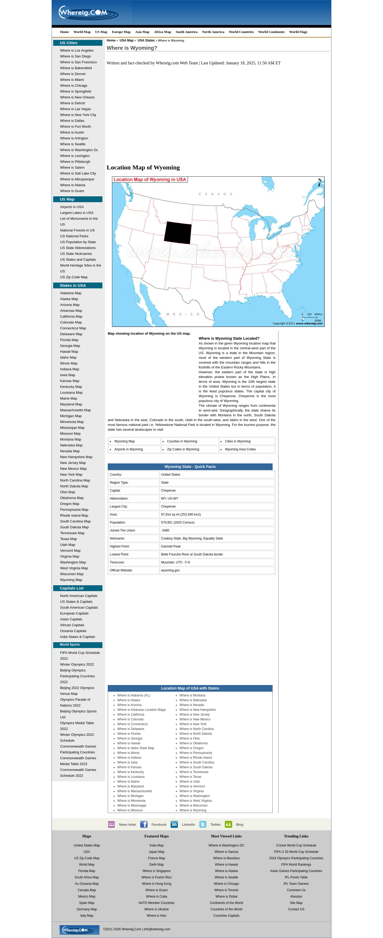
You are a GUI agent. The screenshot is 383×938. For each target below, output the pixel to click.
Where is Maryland (130, 786)
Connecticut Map (73, 328)
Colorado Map (71, 322)
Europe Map (121, 32)
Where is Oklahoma (193, 743)
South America (187, 32)
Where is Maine (128, 781)
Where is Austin (72, 132)
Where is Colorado (130, 719)
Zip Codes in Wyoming (183, 449)
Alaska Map (69, 299)
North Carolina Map (75, 480)
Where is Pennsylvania (196, 753)
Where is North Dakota (196, 734)
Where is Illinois (128, 753)
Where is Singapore (156, 871)
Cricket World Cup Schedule (296, 845)
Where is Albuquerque (77, 179)
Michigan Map (71, 416)
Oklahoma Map (72, 498)
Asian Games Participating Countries (296, 871)
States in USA (73, 285)
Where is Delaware (130, 729)
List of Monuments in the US (79, 221)
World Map (82, 32)
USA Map (127, 40)
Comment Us (296, 890)
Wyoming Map (71, 580)
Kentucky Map (71, 387)
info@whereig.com (157, 929)
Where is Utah (190, 781)
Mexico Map (86, 896)
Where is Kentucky (130, 772)
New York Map (71, 474)
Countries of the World (226, 909)
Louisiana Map (71, 393)
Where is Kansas (129, 767)
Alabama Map (70, 293)
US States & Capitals (76, 602)
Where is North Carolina (197, 729)
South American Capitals (79, 607)
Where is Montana (192, 695)
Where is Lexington (75, 156)
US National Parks (74, 236)
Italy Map (86, 916)
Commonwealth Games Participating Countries (78, 749)
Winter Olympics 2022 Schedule (77, 737)
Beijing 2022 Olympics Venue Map (77, 691)
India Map (156, 845)
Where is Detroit (72, 103)
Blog (239, 825)
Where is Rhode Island (196, 757)
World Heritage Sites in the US (80, 268)
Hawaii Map (69, 352)
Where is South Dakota (196, 767)
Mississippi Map (72, 428)
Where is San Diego (75, 56)
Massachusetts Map (75, 410)
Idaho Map (68, 357)
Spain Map (86, 903)
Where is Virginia (191, 791)
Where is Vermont (192, 786)
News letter (127, 825)
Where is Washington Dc (79, 150)
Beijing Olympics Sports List (78, 714)
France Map (156, 858)
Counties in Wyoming (182, 441)
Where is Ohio (190, 738)
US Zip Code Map (74, 277)
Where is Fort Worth (75, 126)
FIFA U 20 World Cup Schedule (296, 852)
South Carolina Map (75, 521)
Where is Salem (72, 167)
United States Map (87, 845)
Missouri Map (70, 433)
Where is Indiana (129, 757)
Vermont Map (70, 551)
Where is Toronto (226, 890)
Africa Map (162, 32)
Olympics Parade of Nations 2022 (75, 702)
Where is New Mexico (195, 719)
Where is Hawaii (128, 743)
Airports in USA (72, 207)
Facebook (159, 825)
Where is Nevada (192, 705)
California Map (71, 316)
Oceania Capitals (73, 631)
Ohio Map (67, 492)
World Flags (298, 32)
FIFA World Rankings (296, 864)
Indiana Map (69, 369)
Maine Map (68, 398)
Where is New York (193, 724)
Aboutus (296, 896)
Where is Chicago (74, 86)
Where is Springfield (75, 91)
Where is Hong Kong (156, 884)
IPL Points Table (296, 877)
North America (213, 32)
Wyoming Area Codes (240, 449)
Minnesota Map (72, 422)
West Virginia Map (74, 568)
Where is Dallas (72, 121)
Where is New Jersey (195, 714)
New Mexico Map (73, 469)
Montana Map (70, 439)
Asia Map (142, 32)
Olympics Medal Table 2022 (77, 726)
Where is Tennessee (194, 772)
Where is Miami (72, 80)
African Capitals (72, 625)
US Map (101, 32)
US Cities (68, 42)
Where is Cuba (156, 896)
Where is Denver (73, 74)
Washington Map (73, 562)
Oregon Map (69, 504)
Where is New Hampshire (198, 710)
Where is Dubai (226, 896)
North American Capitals (78, 596)
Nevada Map (70, 451)
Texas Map (68, 539)
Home (64, 32)
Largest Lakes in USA (77, 213)
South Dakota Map (74, 527)
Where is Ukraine (156, 909)
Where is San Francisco (78, 62)
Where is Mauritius (226, 858)
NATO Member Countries (156, 903)
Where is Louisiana (130, 777)
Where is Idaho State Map (135, 748)
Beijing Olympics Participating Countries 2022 (77, 676)
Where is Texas (190, 777)
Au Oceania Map (87, 884)
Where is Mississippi (131, 805)
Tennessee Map (72, 533)
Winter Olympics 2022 (77, 664)
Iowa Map (67, 375)
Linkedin (188, 825)
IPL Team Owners (296, 884)
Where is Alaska (128, 700)
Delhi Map (156, 864)
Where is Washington (195, 796)
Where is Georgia (129, 738)
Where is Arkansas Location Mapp (141, 710)
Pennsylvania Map (74, 510)
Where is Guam (72, 191)
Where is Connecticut (132, 724)
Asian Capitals (71, 619)
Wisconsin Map (72, 574)
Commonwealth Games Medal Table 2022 (78, 761)
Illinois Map (68, 363)
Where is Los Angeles (77, 50)
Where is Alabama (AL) (133, 695)
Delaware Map (71, 334)
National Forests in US (77, 230)
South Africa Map (87, 877)
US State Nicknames (76, 254)
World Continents (271, 32)
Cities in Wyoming (238, 441)
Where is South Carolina (197, 762)
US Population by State (78, 242)
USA (87, 852)
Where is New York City (78, 115)
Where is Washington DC (226, 845)
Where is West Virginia (196, 801)
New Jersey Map (73, 463)
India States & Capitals (77, 637)
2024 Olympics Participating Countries (296, 858)
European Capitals (74, 613)
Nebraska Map (71, 445)
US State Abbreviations (78, 248)
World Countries (241, 32)
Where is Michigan (130, 796)
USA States (146, 40)
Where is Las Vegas (75, 109)
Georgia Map (70, 346)
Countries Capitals (226, 916)
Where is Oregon (192, 748)
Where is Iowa (127, 762)
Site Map (296, 903)
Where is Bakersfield (76, 68)
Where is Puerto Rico (156, 877)
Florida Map (69, 340)
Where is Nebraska (193, 700)
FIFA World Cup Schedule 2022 (80, 656)
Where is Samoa (226, 852)
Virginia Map (69, 556)
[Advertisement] (218, 111)
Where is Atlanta (72, 185)
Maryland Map (71, 404)
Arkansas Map (71, 311)
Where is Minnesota (131, 801)
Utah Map (67, 545)
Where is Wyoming (193, 810)
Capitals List (72, 588)
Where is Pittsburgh (75, 162)
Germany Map (87, 909)
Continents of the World (226, 903)
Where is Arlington (74, 138)
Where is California (130, 714)
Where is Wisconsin (193, 805)
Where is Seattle (72, 144)
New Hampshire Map (76, 457)
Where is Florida (128, 734)
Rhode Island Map (74, 515)
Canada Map (87, 890)
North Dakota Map (74, 486)
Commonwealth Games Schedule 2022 (78, 773)
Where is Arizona (129, 705)
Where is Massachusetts (134, 791)
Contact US (296, 909)
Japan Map (156, 852)
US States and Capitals (78, 260)
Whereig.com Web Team (177, 63)
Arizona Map (70, 305)
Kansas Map (69, 381)
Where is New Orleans (77, 97)
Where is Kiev (156, 916)
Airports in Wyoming (128, 449)
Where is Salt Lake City (78, 173)
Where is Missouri (130, 810)
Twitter (215, 825)
